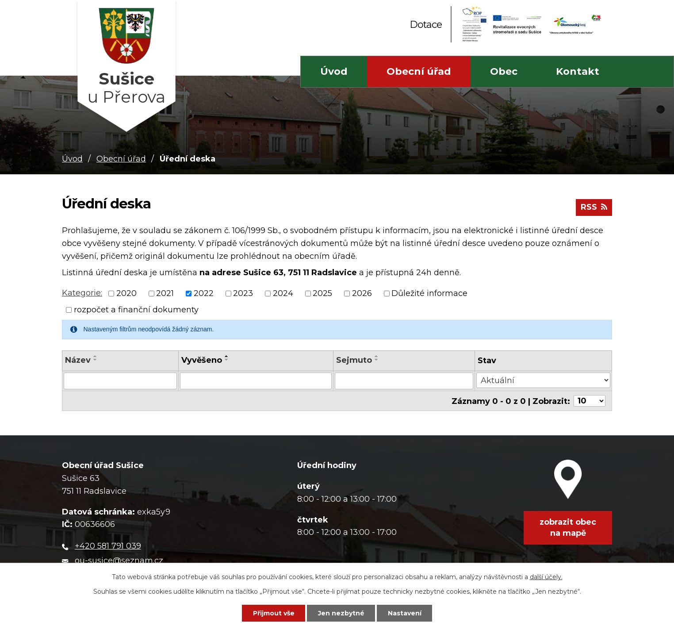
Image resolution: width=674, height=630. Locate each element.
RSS (594, 207)
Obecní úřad (419, 71)
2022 (204, 293)
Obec (503, 71)
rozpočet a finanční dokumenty (136, 310)
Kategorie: (82, 293)
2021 (165, 293)
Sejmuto (354, 360)
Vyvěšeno (201, 360)
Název (78, 360)
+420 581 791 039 (108, 546)
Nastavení (404, 613)
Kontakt (577, 71)
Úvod (334, 71)
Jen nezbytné (341, 613)
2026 (362, 293)
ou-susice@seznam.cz (119, 560)
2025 (322, 293)
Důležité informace (429, 293)
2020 (126, 293)
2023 (243, 293)
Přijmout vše (274, 613)
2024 (283, 293)
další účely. (546, 577)
